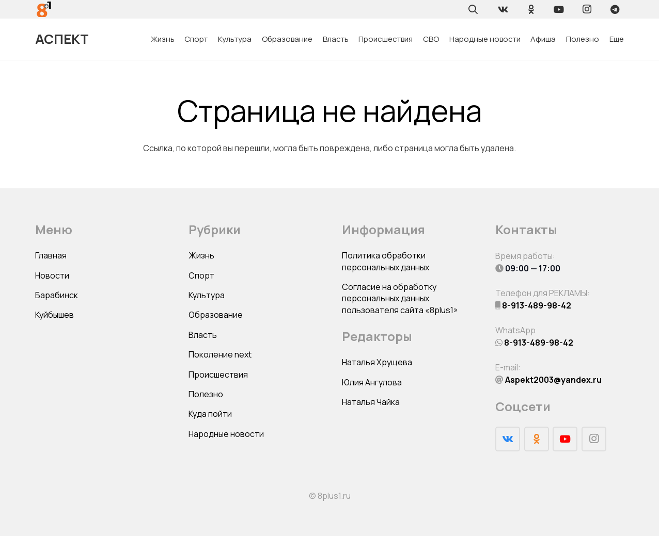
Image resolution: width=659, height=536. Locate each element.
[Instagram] (586, 9)
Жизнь (201, 255)
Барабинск (56, 295)
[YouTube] (559, 9)
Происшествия (218, 374)
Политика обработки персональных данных (385, 261)
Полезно (206, 394)
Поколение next (220, 354)
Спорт (201, 275)
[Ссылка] (44, 9)
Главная (51, 255)
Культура (207, 295)
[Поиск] (473, 9)
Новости (52, 275)
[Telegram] (614, 9)
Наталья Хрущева (377, 362)
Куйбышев (54, 314)
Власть (203, 334)
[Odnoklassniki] (531, 9)
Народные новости (226, 434)
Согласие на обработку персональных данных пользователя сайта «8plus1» (400, 298)
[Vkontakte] (503, 9)
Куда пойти (210, 413)
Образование (216, 314)
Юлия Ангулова (372, 382)
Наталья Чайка (371, 402)
